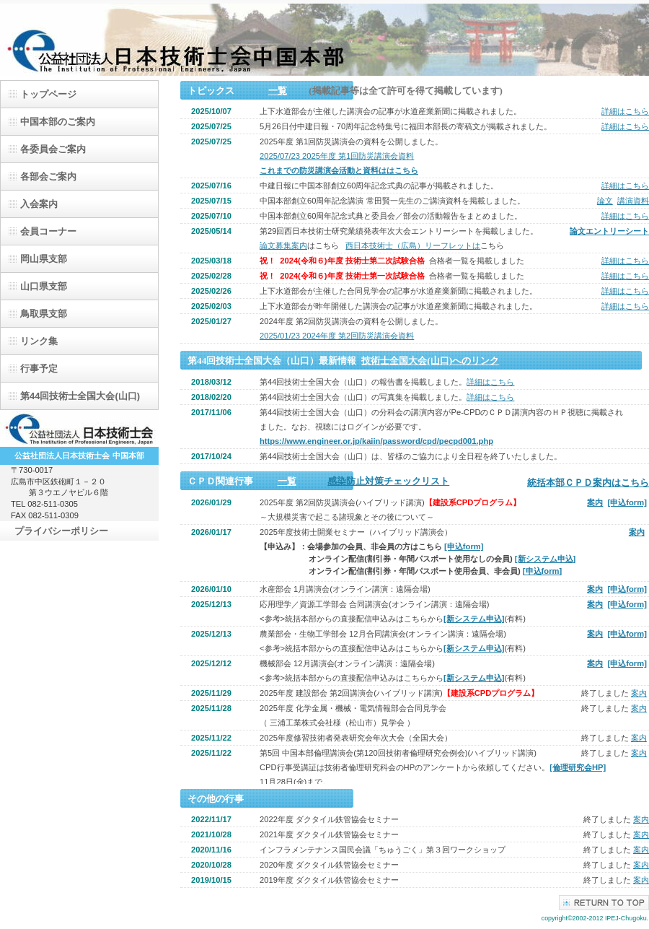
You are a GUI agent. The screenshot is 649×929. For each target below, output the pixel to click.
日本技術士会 (79, 429)
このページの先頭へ (604, 902)
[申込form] (627, 502)
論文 (605, 200)
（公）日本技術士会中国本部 (324, 40)
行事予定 (39, 368)
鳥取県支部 (43, 313)
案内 (595, 502)
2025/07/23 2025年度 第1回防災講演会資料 (337, 156)
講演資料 (633, 200)
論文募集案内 (283, 245)
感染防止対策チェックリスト (388, 481)
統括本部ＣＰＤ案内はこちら (588, 482)
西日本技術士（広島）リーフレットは (412, 245)
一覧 (277, 90)
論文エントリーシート (609, 231)
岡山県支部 (43, 258)
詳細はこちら (625, 111)
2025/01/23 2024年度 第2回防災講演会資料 (337, 335)
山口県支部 (43, 286)
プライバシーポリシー (61, 530)
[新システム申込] (545, 558)
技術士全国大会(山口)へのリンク (430, 360)
